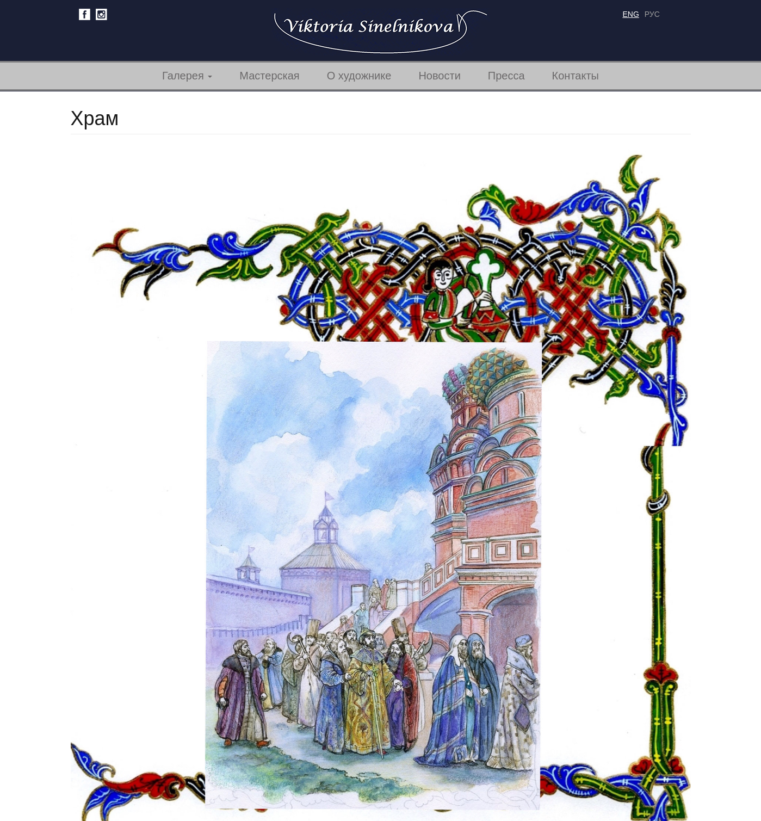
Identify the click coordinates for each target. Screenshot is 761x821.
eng (631, 14)
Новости (439, 76)
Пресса (506, 76)
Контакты (575, 76)
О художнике (359, 76)
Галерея (187, 76)
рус (652, 14)
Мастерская (269, 76)
